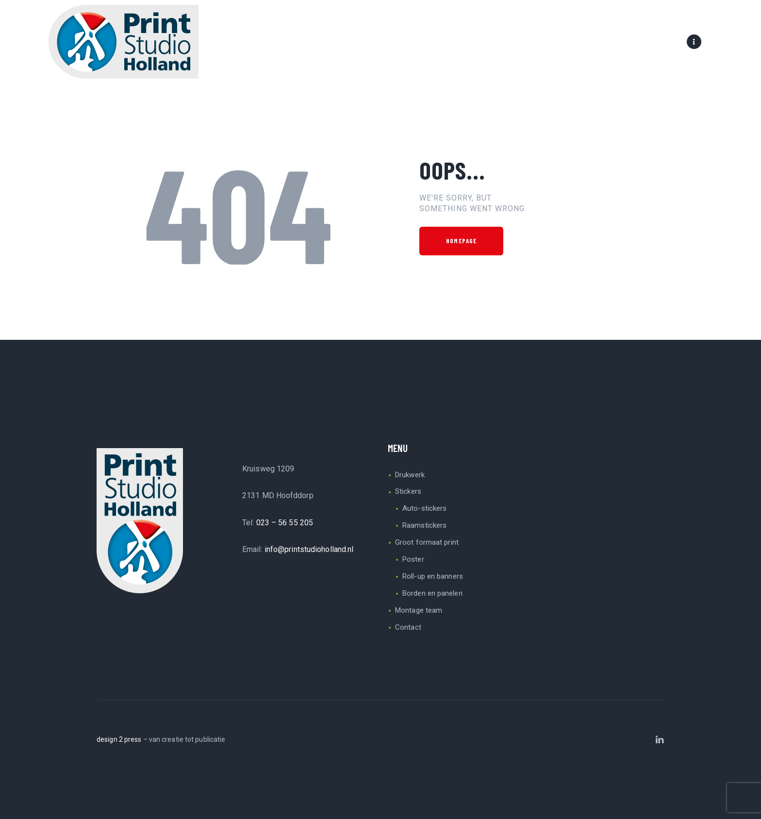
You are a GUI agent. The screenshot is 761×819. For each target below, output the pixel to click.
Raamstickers (424, 525)
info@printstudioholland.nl (309, 549)
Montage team (418, 610)
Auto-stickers (424, 508)
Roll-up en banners (432, 576)
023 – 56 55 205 (285, 522)
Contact (408, 627)
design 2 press (119, 739)
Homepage (461, 241)
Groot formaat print (427, 542)
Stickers (408, 491)
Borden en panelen (432, 593)
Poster (413, 559)
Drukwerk (410, 474)
